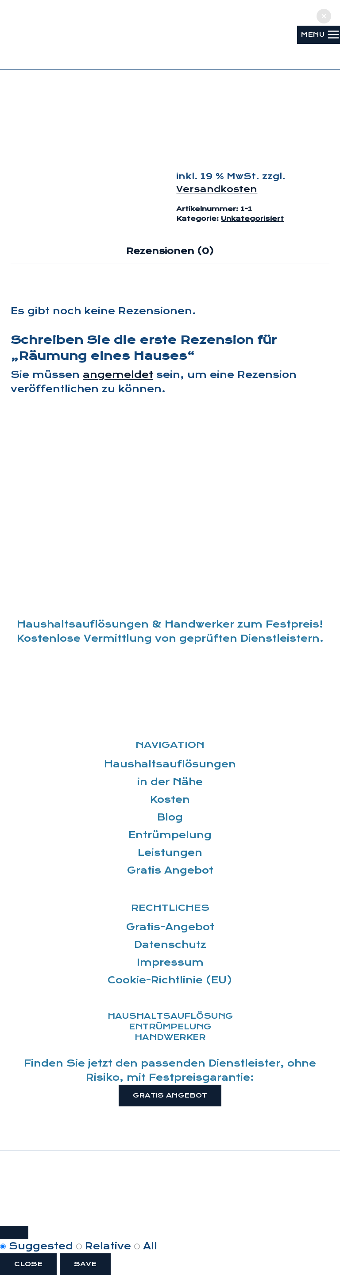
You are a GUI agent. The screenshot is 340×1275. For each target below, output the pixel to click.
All (145, 1246)
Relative (105, 1246)
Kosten (170, 799)
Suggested (38, 1246)
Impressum (170, 962)
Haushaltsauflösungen (170, 764)
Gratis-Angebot (170, 927)
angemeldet (118, 375)
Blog (170, 817)
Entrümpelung (170, 835)
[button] (324, 16)
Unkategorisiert (252, 219)
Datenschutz (170, 945)
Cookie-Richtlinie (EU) (170, 980)
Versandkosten (216, 189)
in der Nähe (170, 782)
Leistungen (170, 853)
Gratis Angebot (170, 870)
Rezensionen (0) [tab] (170, 251)
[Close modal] (14, 1232)
